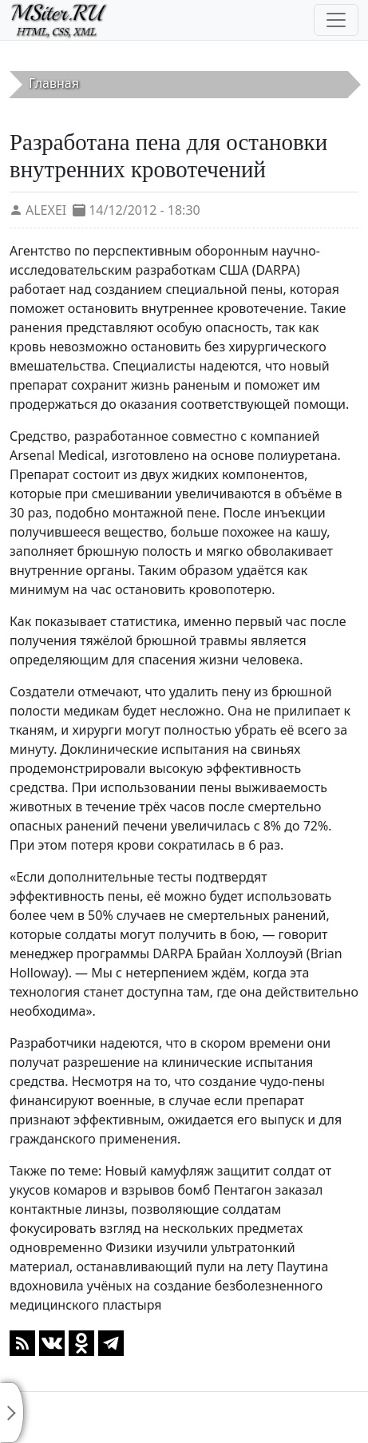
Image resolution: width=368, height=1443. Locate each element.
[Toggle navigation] (336, 20)
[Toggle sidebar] (12, 1412)
